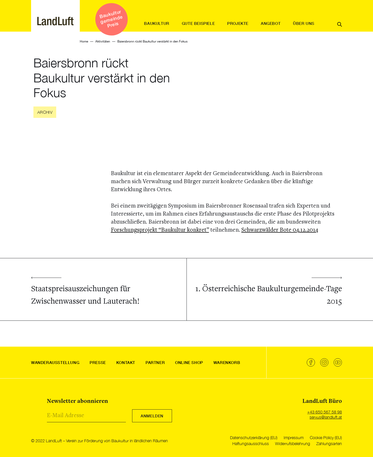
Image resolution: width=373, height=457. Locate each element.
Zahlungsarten (329, 443)
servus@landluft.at (326, 417)
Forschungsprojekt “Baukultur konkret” (160, 230)
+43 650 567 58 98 (324, 412)
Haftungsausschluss (250, 443)
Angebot (271, 23)
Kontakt (125, 362)
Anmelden (152, 415)
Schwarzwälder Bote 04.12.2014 (279, 230)
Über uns (303, 23)
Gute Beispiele (198, 23)
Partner (155, 362)
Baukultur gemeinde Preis (111, 18)
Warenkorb (226, 362)
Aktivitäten (102, 41)
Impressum (294, 437)
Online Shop (189, 362)
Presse (98, 362)
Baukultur (156, 23)
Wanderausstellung (55, 362)
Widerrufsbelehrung (292, 443)
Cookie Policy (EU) (326, 437)
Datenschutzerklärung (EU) (253, 437)
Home (84, 41)
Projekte (237, 23)
